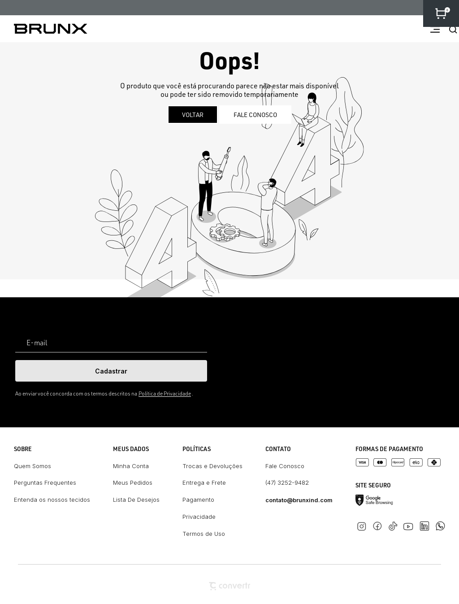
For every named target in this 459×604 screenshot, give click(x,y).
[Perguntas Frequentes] (52, 482)
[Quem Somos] (52, 466)
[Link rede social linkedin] (427, 522)
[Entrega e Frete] (212, 482)
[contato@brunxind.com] (299, 500)
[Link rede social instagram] (363, 524)
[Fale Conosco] (299, 466)
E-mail (37, 342)
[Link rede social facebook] (379, 524)
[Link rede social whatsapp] (440, 521)
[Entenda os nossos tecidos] (52, 499)
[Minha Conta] (136, 466)
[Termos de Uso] (212, 534)
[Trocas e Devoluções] (212, 466)
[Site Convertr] (229, 586)
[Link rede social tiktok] (395, 524)
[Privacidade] (212, 517)
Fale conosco (255, 114)
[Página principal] (43, 29)
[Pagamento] (212, 499)
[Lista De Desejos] (136, 499)
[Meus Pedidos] (136, 482)
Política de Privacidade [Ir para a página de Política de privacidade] (165, 393)
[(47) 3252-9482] (299, 482)
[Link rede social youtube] (411, 522)
